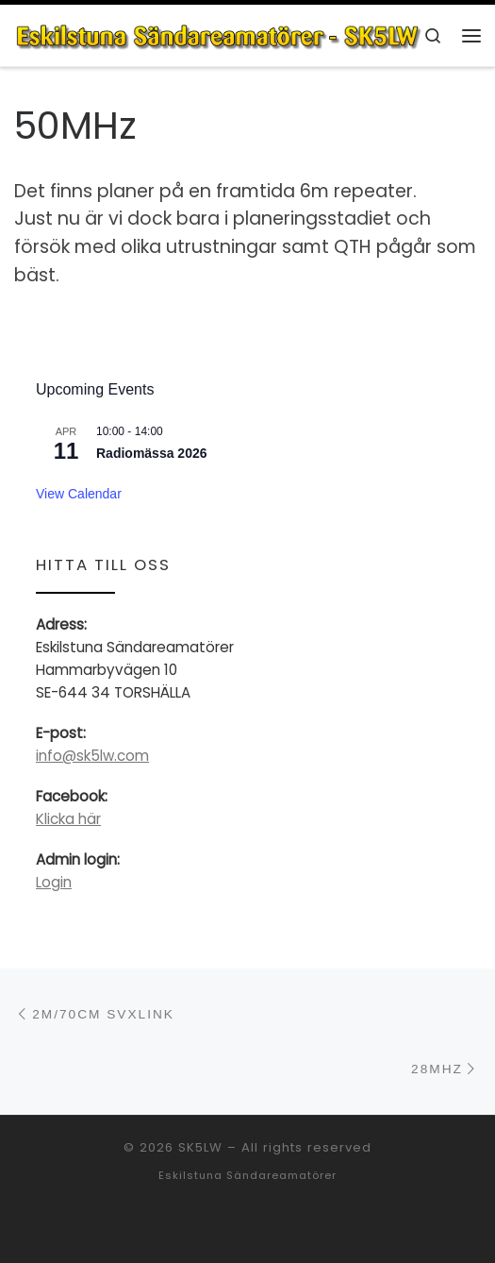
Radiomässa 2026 (151, 453)
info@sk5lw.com (92, 756)
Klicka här (68, 819)
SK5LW (200, 1147)
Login (54, 882)
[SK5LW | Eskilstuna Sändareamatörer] (218, 34)
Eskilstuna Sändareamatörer (247, 1175)
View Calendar (79, 493)
